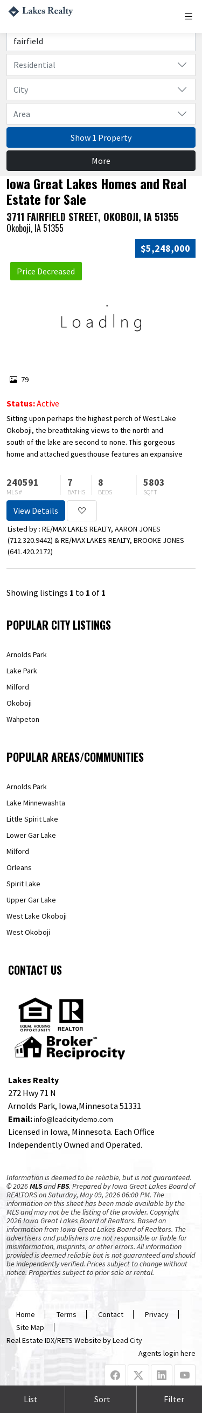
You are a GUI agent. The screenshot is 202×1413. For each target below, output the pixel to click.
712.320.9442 (30, 540)
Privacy (157, 1314)
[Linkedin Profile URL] (161, 1376)
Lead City (127, 1340)
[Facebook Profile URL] (115, 1376)
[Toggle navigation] (189, 16)
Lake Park (21, 671)
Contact (110, 1314)
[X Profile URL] (138, 1376)
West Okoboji (28, 932)
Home (25, 1314)
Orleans (19, 867)
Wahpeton (22, 719)
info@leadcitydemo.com (73, 1119)
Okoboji (19, 703)
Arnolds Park (26, 654)
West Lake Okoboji (36, 916)
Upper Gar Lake (31, 900)
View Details (35, 510)
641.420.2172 (30, 551)
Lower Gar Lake (31, 835)
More (101, 160)
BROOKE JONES (159, 540)
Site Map (30, 1327)
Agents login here (167, 1353)
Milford (17, 687)
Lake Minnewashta (35, 803)
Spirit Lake (23, 883)
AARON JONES (138, 529)
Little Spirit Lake (32, 819)
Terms (66, 1314)
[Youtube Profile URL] (185, 1376)
